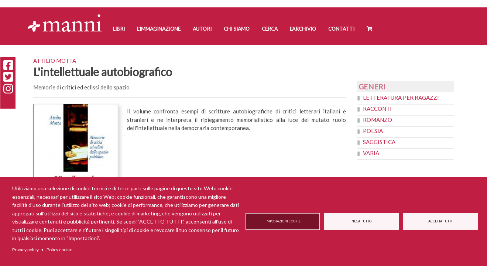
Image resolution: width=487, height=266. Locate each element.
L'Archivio (303, 29)
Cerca (270, 29)
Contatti (341, 29)
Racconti (377, 108)
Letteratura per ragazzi (401, 97)
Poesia (373, 130)
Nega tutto (361, 221)
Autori (202, 29)
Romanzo (377, 119)
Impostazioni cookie (283, 221)
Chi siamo (237, 29)
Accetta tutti (440, 221)
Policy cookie (59, 249)
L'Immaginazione (159, 29)
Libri (119, 29)
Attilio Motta (54, 60)
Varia (371, 153)
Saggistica (379, 142)
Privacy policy (25, 249)
